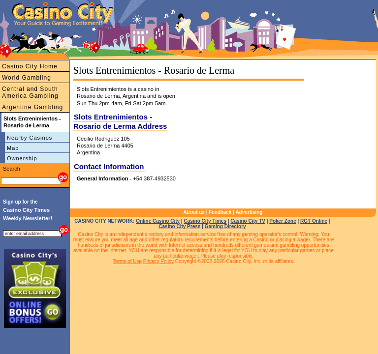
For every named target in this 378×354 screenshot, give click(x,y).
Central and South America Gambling (30, 92)
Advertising (248, 212)
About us (194, 212)
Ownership (22, 158)
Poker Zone (282, 221)
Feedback (220, 212)
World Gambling (26, 77)
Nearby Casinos (29, 138)
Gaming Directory (225, 226)
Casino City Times (205, 221)
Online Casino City (158, 221)
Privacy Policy (158, 261)
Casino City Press (179, 226)
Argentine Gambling (32, 107)
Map (13, 148)
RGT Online (313, 221)
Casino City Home (30, 66)
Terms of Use (127, 261)
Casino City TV (247, 221)
